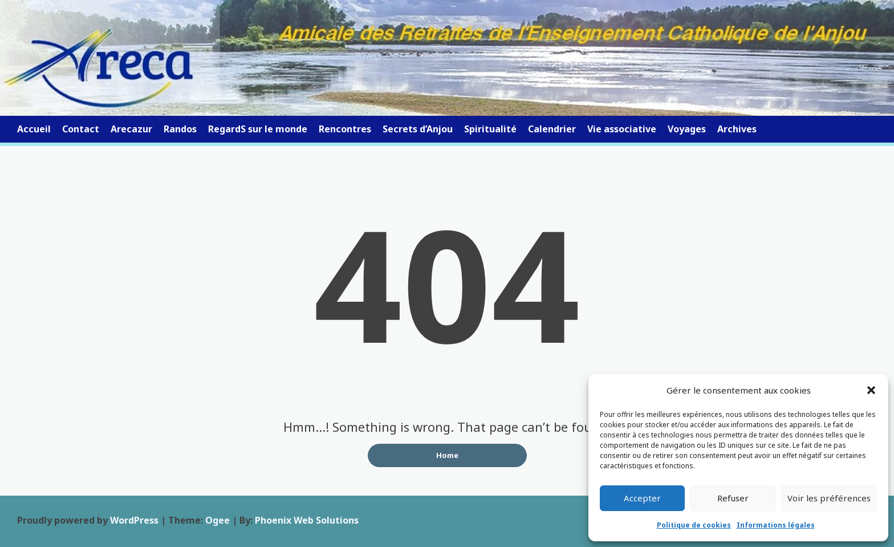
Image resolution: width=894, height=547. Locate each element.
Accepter (642, 498)
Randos (180, 129)
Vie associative (621, 129)
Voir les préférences (829, 498)
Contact (80, 129)
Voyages (687, 129)
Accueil (34, 129)
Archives (737, 129)
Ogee (217, 520)
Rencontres (345, 129)
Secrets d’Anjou (418, 129)
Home (447, 455)
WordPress (134, 520)
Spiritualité (490, 129)
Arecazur (131, 129)
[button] (871, 390)
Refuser (733, 498)
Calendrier (552, 129)
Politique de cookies (694, 525)
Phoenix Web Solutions (307, 520)
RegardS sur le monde (257, 129)
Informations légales (776, 525)
